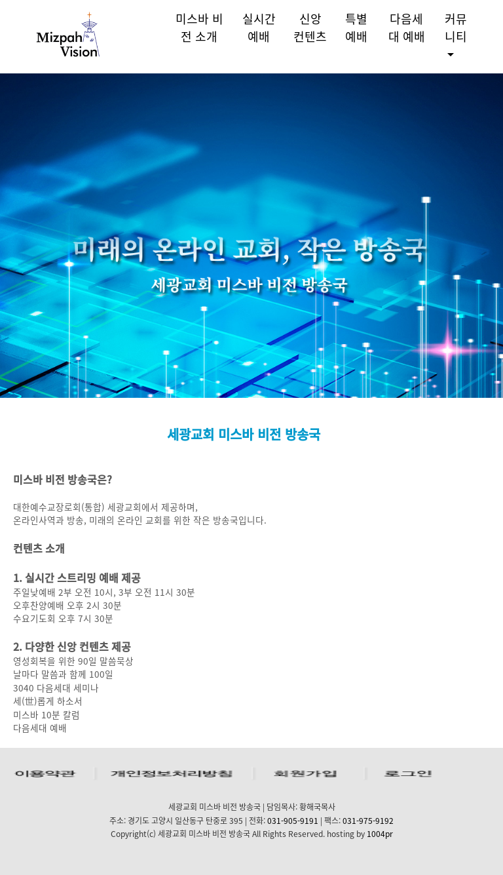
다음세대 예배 (406, 27)
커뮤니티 (456, 27)
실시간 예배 (259, 27)
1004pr (380, 834)
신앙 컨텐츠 (310, 27)
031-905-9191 (292, 820)
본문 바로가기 (0, 0)
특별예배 (356, 27)
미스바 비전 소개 (199, 27)
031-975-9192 (368, 820)
